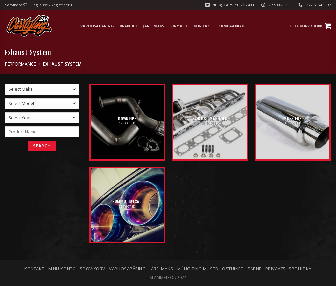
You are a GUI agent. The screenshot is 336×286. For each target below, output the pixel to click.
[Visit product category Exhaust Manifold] (209, 122)
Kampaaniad (231, 25)
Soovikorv (92, 269)
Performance (20, 64)
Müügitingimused (198, 269)
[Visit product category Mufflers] (292, 122)
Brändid (128, 25)
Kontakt (203, 25)
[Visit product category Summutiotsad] (127, 205)
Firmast (179, 25)
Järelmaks (153, 25)
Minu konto (62, 269)
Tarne (255, 269)
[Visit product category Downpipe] (127, 122)
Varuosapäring (97, 25)
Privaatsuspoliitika (288, 269)
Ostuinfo (233, 269)
